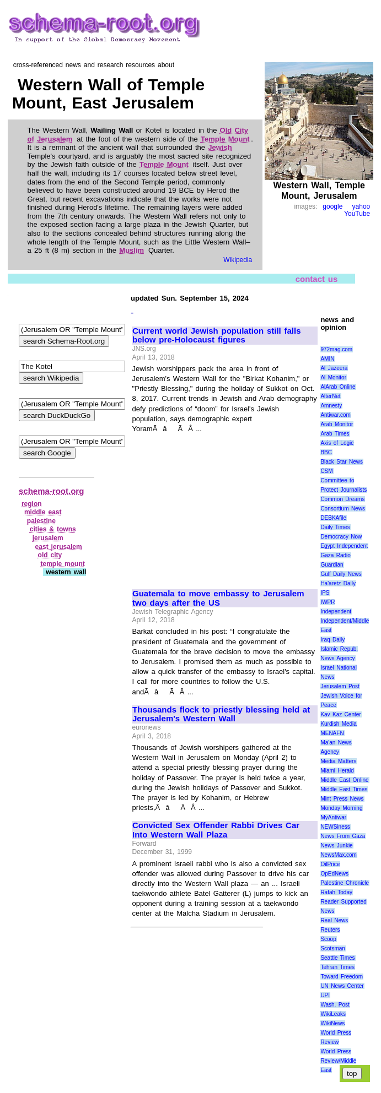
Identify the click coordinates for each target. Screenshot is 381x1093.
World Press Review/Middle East (338, 1060)
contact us (317, 279)
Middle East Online (344, 780)
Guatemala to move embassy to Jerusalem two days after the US (218, 598)
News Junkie (336, 845)
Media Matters (338, 761)
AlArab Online (337, 387)
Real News (334, 920)
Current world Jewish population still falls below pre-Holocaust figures (216, 336)
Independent (335, 611)
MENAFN (332, 733)
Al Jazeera (333, 368)
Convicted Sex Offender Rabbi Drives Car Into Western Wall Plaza (215, 830)
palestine (41, 521)
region (32, 504)
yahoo (361, 206)
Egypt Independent (344, 546)
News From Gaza (342, 836)
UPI (325, 995)
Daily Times (335, 527)
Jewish (220, 147)
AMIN (327, 359)
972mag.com (336, 349)
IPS (324, 593)
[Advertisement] (224, 506)
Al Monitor (333, 377)
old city (50, 555)
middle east (43, 512)
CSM (326, 471)
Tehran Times (337, 967)
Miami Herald (337, 771)
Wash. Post (334, 1005)
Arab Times (334, 434)
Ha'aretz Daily (338, 583)
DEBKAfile (333, 518)
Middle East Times (343, 789)
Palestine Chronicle (344, 883)
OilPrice (330, 864)
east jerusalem (58, 547)
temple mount (62, 564)
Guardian (331, 565)
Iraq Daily (332, 640)
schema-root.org (51, 491)
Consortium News (342, 508)
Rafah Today (336, 892)
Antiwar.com (335, 415)
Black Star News (341, 462)
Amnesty (331, 406)
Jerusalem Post (339, 686)
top (352, 1073)
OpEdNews (334, 874)
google (332, 206)
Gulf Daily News (340, 574)
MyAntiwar (333, 817)
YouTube (357, 213)
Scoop (328, 939)
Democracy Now (341, 537)
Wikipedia (237, 260)
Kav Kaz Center (340, 714)
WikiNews (332, 1023)
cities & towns (53, 529)
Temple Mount (225, 139)
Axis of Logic (336, 443)
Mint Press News (341, 799)
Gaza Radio (335, 555)
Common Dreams (342, 499)
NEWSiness (335, 827)
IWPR (327, 602)
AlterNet (330, 396)
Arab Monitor (336, 424)
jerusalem (48, 538)
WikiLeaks (333, 1014)
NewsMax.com (338, 855)
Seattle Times (337, 958)
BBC (326, 452)
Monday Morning (341, 808)
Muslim (131, 250)
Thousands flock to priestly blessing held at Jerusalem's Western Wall (221, 714)
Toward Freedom (341, 977)
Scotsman (332, 948)
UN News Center (341, 986)
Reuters (330, 930)
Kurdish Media (338, 724)
